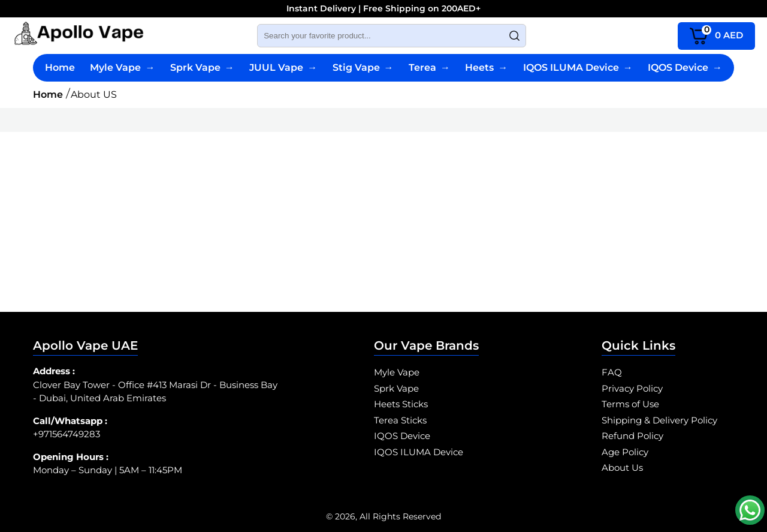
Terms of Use (630, 404)
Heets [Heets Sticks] (486, 67)
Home (60, 67)
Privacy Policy (632, 388)
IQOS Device (685, 67)
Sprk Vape (202, 67)
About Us (622, 467)
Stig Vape (363, 67)
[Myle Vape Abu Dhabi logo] (79, 35)
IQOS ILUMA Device (578, 67)
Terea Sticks (400, 420)
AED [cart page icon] (716, 34)
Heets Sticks (401, 404)
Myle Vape (122, 67)
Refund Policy (632, 435)
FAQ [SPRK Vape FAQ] (612, 372)
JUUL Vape (283, 67)
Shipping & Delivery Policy (659, 420)
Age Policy (625, 452)
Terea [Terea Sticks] (429, 67)
